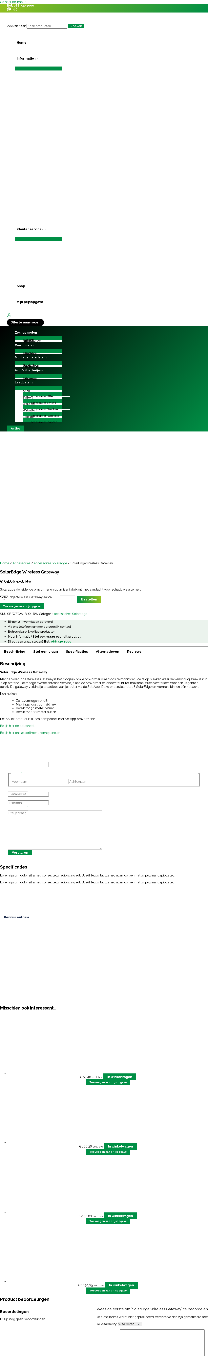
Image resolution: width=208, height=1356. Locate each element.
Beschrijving (14, 651)
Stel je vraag (18, 809)
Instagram (15, 760)
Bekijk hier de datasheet (18, 726)
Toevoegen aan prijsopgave (22, 606)
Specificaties (77, 651)
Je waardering (107, 1324)
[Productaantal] (64, 599)
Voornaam (60, 782)
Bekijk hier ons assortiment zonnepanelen (30, 733)
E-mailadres (18, 790)
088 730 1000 (24, 5)
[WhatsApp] (15, 10)
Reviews (134, 651)
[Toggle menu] (38, 68)
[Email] (9, 10)
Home (4, 563)
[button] (38, 59)
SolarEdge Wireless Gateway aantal (26, 597)
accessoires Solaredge (50, 563)
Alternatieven (107, 651)
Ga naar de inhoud (13, 2)
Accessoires (21, 563)
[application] (35, 59)
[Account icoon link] (9, 315)
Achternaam (119, 782)
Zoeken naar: (16, 26)
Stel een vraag (45, 651)
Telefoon (14, 798)
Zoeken (76, 26)
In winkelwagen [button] (119, 1077)
